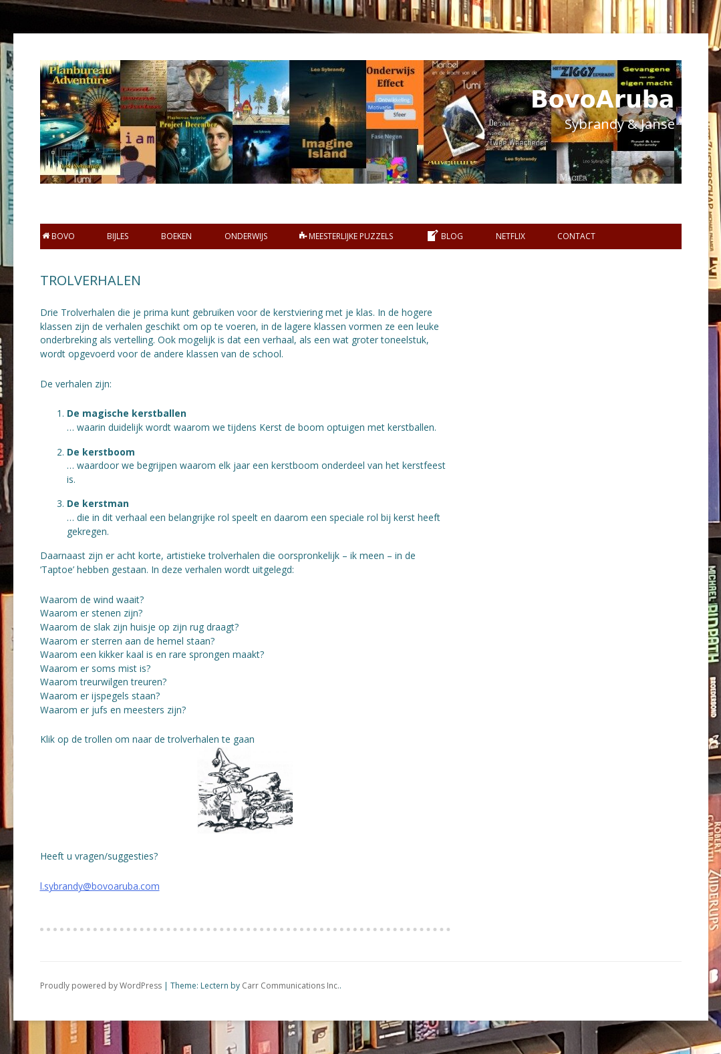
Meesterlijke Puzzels (346, 236)
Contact (576, 236)
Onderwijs (246, 236)
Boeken (176, 236)
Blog (444, 235)
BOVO (58, 236)
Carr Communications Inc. (290, 985)
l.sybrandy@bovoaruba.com (100, 886)
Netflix (510, 236)
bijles (117, 236)
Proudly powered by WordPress (101, 985)
